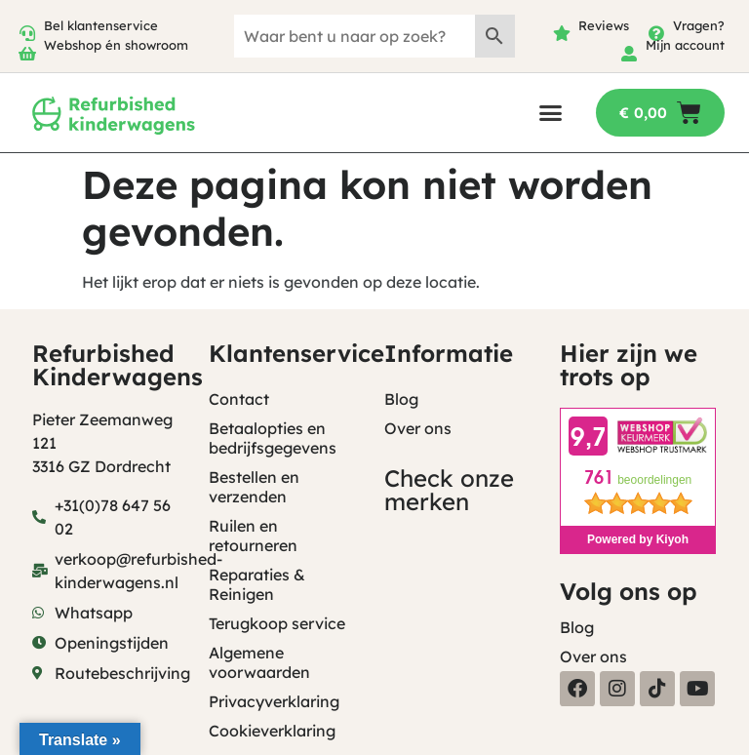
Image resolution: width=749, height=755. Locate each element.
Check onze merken (449, 489)
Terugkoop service (277, 623)
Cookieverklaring (272, 730)
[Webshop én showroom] (27, 53)
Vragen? (699, 25)
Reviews (603, 25)
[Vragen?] (656, 33)
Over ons (418, 428)
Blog (401, 399)
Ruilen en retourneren (253, 535)
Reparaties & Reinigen (257, 584)
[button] (550, 112)
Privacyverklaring (274, 701)
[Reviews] (562, 33)
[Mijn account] (629, 53)
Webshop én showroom (116, 45)
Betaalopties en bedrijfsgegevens (272, 437)
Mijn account (685, 45)
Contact (239, 399)
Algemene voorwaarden (259, 662)
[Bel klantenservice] (27, 33)
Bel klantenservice (101, 25)
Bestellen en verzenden (254, 486)
